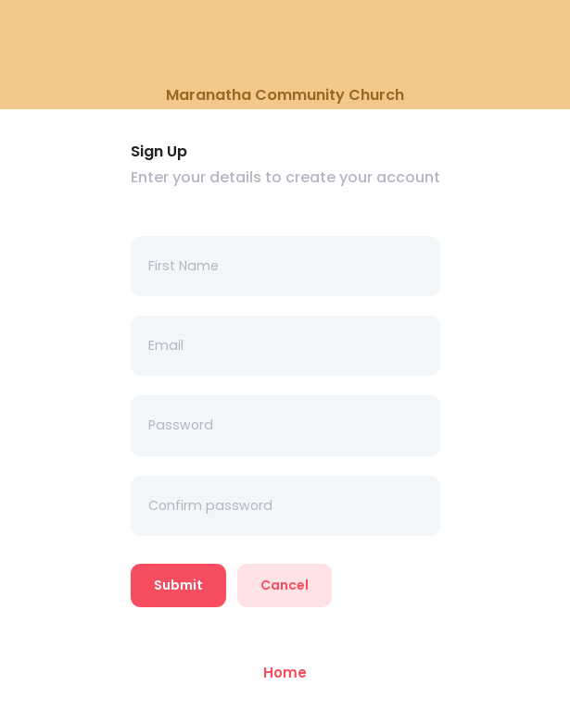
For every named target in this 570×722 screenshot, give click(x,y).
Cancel (284, 585)
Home (285, 672)
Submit (178, 585)
